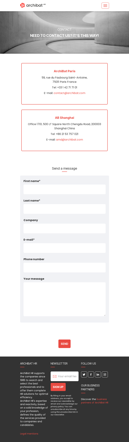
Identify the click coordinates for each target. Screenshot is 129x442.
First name (31, 181)
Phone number (34, 259)
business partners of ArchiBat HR (94, 400)
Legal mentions (29, 433)
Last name (31, 201)
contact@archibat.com (69, 93)
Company (31, 220)
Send (64, 343)
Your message (34, 279)
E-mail (28, 240)
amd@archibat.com (69, 140)
